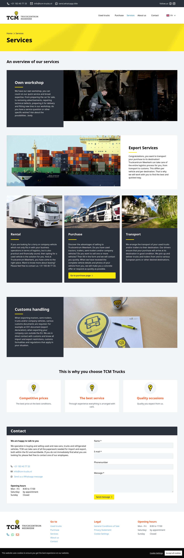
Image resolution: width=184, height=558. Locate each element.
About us (142, 15)
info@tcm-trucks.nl (43, 3)
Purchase (119, 15)
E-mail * (133, 454)
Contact (155, 15)
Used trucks (104, 15)
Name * (133, 443)
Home (10, 33)
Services (131, 15)
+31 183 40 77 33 (19, 3)
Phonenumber (133, 465)
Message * (133, 482)
